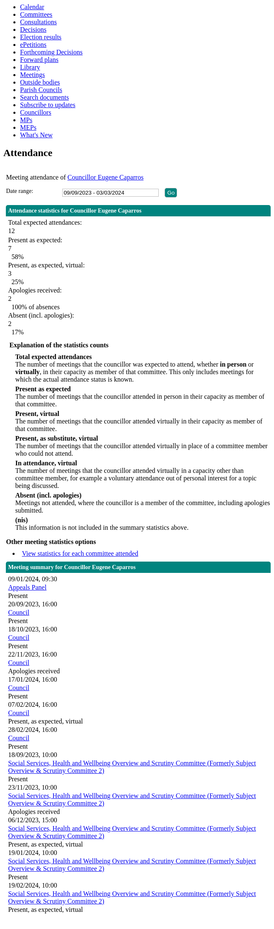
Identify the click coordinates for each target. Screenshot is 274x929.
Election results (40, 37)
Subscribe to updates (47, 104)
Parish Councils (41, 89)
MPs (26, 119)
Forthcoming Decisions (51, 52)
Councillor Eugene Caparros (105, 177)
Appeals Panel (27, 587)
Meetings (32, 74)
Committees (36, 14)
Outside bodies (40, 82)
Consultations (38, 22)
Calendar (32, 6)
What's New (36, 135)
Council (18, 612)
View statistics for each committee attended (80, 553)
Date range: (19, 191)
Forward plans (39, 59)
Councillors (35, 112)
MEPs (28, 127)
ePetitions (33, 44)
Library (30, 67)
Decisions (33, 29)
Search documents (44, 97)
